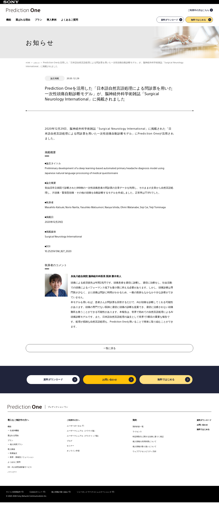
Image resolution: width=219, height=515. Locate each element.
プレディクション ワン (40, 414)
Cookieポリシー (37, 504)
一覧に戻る (109, 354)
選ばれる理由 (23, 26)
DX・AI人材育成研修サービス (22, 478)
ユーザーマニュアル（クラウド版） (82, 440)
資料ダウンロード (169, 26)
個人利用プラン (17, 453)
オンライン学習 (72, 463)
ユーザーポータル (75, 434)
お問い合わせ (109, 386)
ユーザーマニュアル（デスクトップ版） (84, 446)
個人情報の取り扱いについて (144, 457)
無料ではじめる (198, 26)
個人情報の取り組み (61, 504)
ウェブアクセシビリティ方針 (144, 463)
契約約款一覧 (137, 434)
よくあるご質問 (69, 26)
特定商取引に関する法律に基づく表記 (149, 446)
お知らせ (39, 68)
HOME (29, 68)
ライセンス (136, 440)
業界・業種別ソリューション (24, 467)
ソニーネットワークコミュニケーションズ (95, 504)
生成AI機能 (15, 438)
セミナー (69, 457)
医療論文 (14, 463)
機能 (8, 26)
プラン (38, 26)
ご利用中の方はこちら (198, 16)
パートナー (13, 484)
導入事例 (51, 26)
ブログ (68, 451)
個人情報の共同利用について (144, 451)
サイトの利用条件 (14, 504)
